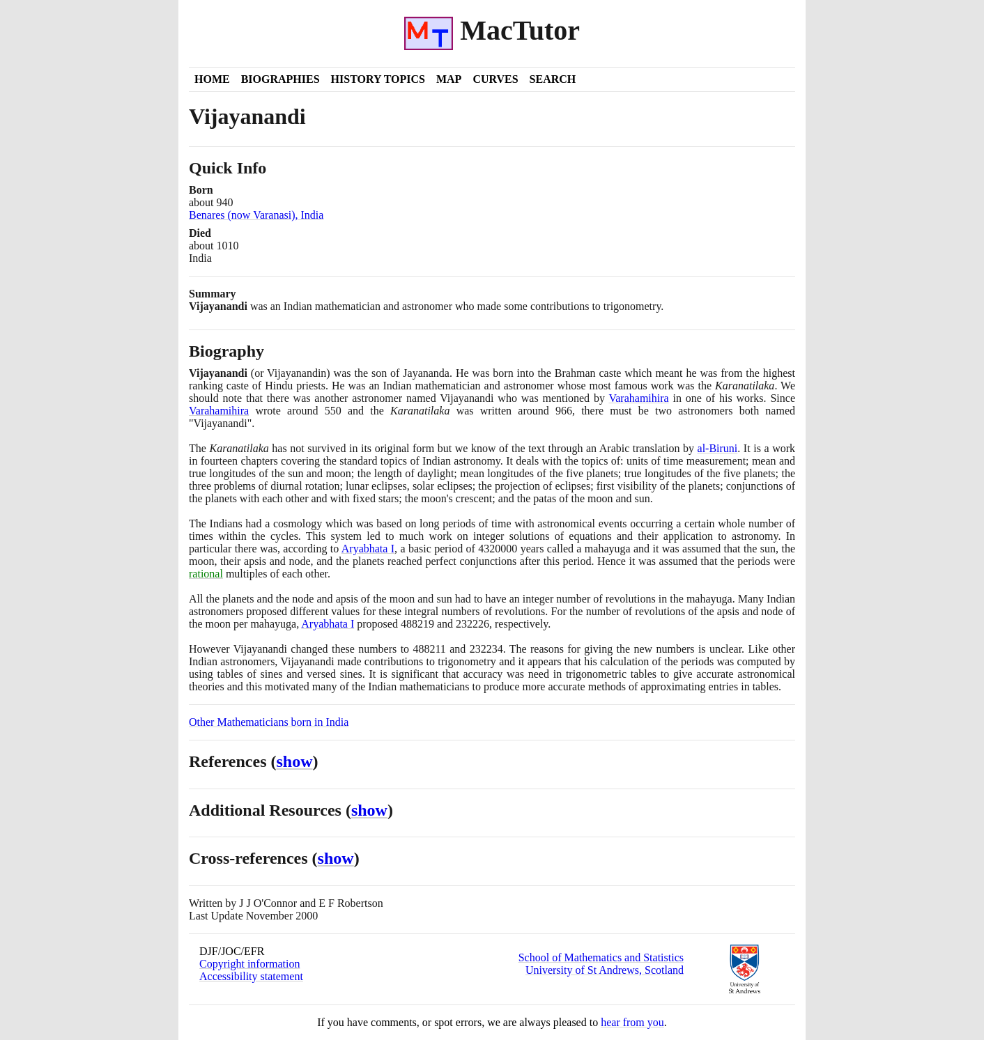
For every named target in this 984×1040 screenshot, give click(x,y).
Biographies (280, 79)
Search (553, 79)
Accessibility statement (251, 976)
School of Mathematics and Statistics (601, 957)
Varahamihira (638, 398)
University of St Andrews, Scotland (604, 970)
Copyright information (249, 964)
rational (206, 574)
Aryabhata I (367, 548)
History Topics (378, 79)
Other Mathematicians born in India (268, 722)
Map (448, 79)
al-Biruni (718, 448)
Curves (495, 79)
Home (212, 79)
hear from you (632, 1022)
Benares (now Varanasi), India (256, 215)
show (295, 761)
